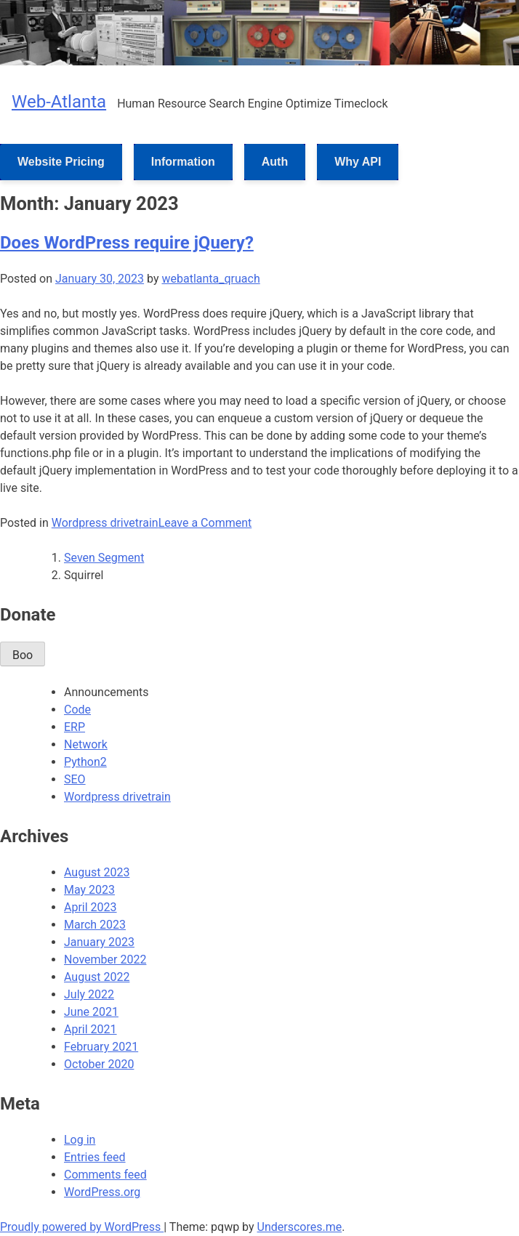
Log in (79, 1140)
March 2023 (95, 925)
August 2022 (96, 977)
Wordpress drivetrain (105, 523)
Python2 (85, 762)
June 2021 (91, 1012)
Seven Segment (104, 558)
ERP (74, 727)
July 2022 (89, 994)
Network (86, 744)
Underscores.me (299, 1227)
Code (77, 709)
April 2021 (90, 1029)
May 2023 (89, 890)
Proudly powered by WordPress (82, 1227)
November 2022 (105, 959)
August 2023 (96, 872)
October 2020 (99, 1064)
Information (183, 161)
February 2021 (101, 1047)
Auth (275, 161)
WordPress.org (102, 1192)
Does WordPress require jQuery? (127, 243)
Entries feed (95, 1157)
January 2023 (99, 942)
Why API (357, 161)
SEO (75, 779)
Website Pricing (61, 161)
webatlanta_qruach (210, 279)
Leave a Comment (205, 523)
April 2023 (90, 907)
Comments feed (105, 1175)
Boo (22, 655)
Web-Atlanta (59, 102)
